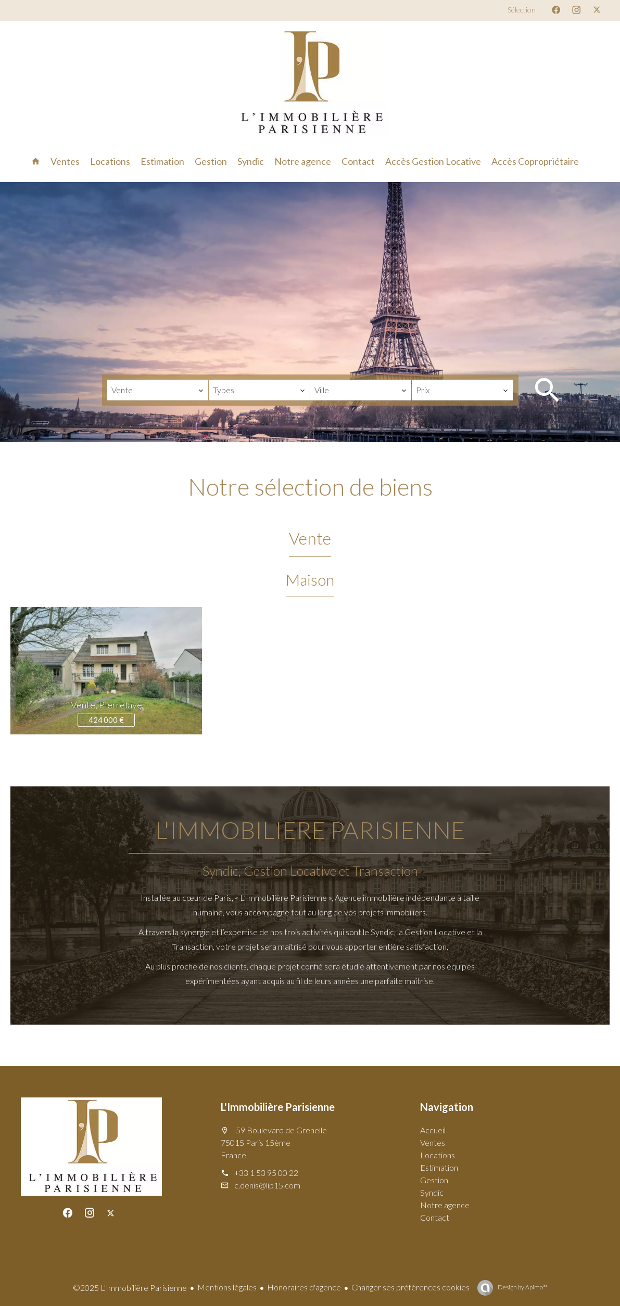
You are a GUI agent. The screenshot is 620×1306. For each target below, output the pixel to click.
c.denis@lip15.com (267, 1185)
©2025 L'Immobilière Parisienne (130, 1287)
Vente (310, 538)
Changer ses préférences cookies (410, 1287)
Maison (310, 579)
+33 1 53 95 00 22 (266, 1173)
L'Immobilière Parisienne (278, 1107)
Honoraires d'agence (304, 1287)
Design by (522, 1287)
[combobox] (157, 390)
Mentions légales (227, 1287)
